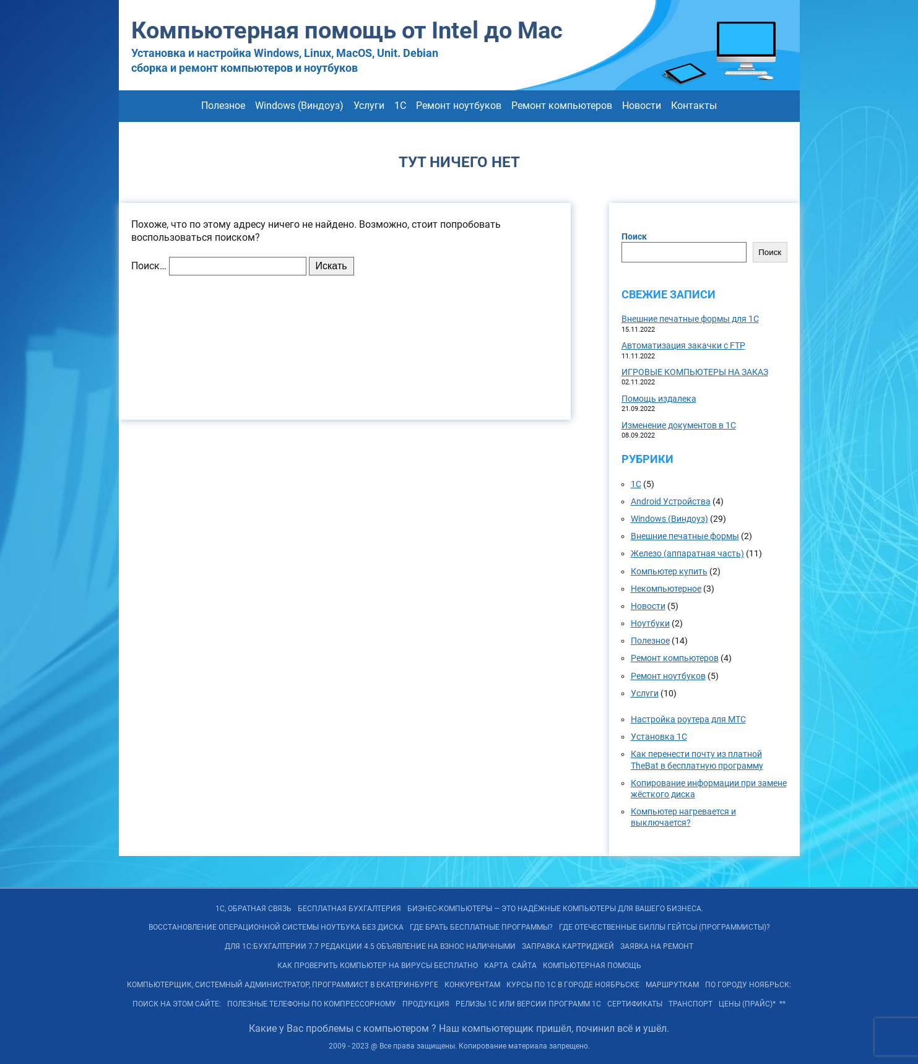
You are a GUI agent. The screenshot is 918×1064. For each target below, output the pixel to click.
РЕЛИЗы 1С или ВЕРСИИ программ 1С (528, 1004)
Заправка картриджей (568, 946)
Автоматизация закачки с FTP (683, 345)
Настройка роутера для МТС (688, 719)
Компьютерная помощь (592, 965)
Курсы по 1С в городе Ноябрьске (572, 984)
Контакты (694, 105)
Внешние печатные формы (685, 536)
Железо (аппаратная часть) (687, 553)
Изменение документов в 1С (678, 425)
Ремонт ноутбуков (458, 105)
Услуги (368, 105)
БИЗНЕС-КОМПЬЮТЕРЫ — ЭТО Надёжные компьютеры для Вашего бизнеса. (555, 908)
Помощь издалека (658, 399)
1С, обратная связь (253, 908)
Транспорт (690, 1004)
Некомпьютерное (666, 589)
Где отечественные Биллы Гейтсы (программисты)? (664, 927)
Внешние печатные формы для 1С (690, 319)
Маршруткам (672, 984)
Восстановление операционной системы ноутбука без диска (276, 927)
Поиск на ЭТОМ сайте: (176, 1004)
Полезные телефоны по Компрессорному (311, 1004)
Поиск (634, 236)
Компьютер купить (669, 571)
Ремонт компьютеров (561, 105)
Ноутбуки (650, 623)
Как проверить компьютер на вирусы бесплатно (377, 965)
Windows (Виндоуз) (299, 105)
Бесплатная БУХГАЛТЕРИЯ (349, 908)
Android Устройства (671, 501)
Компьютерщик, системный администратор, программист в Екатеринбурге (282, 984)
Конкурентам (472, 984)
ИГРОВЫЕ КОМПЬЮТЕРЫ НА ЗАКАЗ (694, 372)
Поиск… (149, 266)
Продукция (425, 1004)
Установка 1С (659, 737)
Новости (641, 105)
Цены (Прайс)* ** (752, 1004)
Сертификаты (634, 1004)
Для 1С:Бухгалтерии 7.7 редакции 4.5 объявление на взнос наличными (370, 946)
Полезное (223, 105)
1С (400, 105)
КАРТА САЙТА (510, 965)
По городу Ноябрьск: (748, 984)
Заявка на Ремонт (656, 946)
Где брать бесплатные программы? (481, 927)
